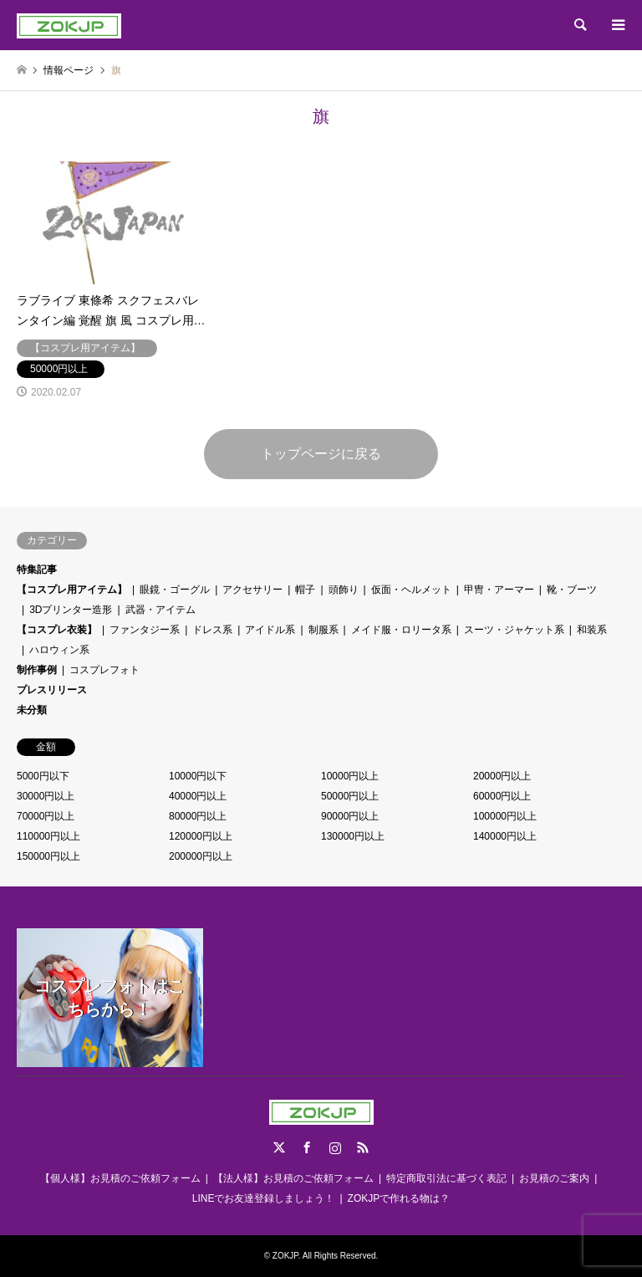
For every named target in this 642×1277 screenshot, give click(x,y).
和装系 (592, 630)
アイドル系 (270, 630)
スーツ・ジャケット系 (514, 630)
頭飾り (344, 589)
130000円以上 (353, 836)
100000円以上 (505, 816)
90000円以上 (350, 816)
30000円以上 (45, 796)
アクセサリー (252, 589)
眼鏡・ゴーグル (175, 589)
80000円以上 (198, 816)
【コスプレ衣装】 (57, 630)
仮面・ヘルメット (411, 589)
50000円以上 (350, 796)
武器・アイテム (160, 610)
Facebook (307, 1147)
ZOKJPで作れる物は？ (399, 1198)
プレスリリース (52, 690)
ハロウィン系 (59, 650)
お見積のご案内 (554, 1178)
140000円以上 (505, 836)
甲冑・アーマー (499, 589)
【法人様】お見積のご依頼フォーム (293, 1178)
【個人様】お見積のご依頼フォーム (120, 1178)
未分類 (32, 710)
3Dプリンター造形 (70, 610)
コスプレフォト (104, 670)
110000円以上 (48, 836)
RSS (363, 1147)
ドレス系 (212, 630)
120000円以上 (200, 836)
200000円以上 (200, 856)
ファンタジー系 (145, 630)
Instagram (335, 1147)
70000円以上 (45, 816)
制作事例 (37, 670)
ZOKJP (285, 1255)
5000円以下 (43, 776)
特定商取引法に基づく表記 (446, 1178)
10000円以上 (350, 776)
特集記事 (37, 569)
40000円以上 (198, 796)
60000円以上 (502, 796)
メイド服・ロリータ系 (401, 630)
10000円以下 (198, 776)
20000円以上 (502, 776)
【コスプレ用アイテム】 (72, 589)
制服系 (323, 630)
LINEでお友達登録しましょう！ (263, 1198)
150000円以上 (48, 856)
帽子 (305, 589)
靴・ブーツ (572, 589)
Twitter (279, 1147)
